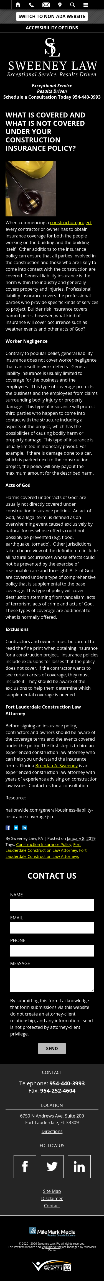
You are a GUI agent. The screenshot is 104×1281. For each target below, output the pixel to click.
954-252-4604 (57, 1090)
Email (46, 4)
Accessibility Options (52, 28)
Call (31, 4)
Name (16, 895)
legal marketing (52, 1247)
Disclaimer (52, 1198)
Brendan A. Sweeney (56, 766)
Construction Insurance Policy (43, 844)
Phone (18, 941)
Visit (60, 4)
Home (18, 4)
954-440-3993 (86, 97)
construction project (71, 222)
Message (20, 963)
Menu (85, 4)
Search (72, 4)
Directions (52, 1131)
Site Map (52, 1191)
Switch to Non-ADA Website (52, 16)
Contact (52, 1206)
